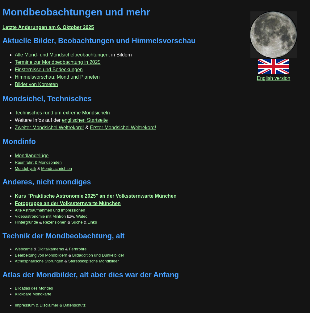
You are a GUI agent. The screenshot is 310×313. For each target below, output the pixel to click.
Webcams (24, 249)
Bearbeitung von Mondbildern (41, 255)
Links (92, 222)
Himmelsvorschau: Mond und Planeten (57, 77)
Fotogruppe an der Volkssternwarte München (68, 203)
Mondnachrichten (56, 168)
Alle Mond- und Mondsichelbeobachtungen (61, 54)
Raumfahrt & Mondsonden (38, 162)
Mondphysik (25, 168)
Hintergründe (26, 222)
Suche (77, 222)
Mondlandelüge (31, 155)
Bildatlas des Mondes (34, 288)
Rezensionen (54, 222)
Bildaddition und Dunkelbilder (98, 255)
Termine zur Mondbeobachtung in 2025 (58, 62)
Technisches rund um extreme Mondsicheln (62, 112)
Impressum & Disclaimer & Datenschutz (50, 305)
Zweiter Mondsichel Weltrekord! (49, 127)
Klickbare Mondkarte (33, 294)
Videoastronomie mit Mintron (40, 216)
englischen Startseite (85, 120)
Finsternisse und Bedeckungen (49, 69)
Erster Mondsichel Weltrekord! (123, 127)
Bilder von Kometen (36, 84)
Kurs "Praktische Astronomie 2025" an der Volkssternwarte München (96, 196)
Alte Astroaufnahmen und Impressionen (50, 210)
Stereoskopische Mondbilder (93, 261)
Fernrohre (77, 249)
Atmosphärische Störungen (39, 261)
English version (274, 75)
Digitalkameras (50, 249)
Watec (81, 216)
